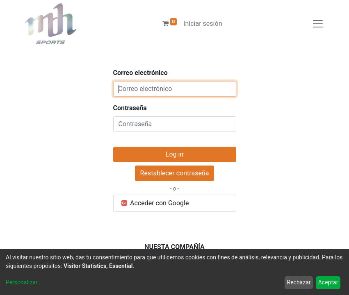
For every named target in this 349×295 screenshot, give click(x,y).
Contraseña (130, 108)
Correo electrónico (140, 73)
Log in (174, 154)
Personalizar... (24, 282)
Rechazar (299, 282)
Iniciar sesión (202, 23)
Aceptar (328, 282)
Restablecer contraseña (174, 173)
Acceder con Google (154, 203)
